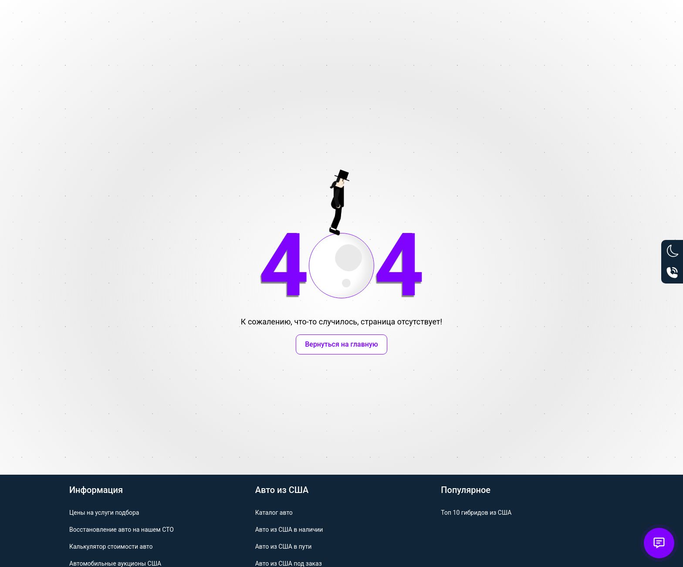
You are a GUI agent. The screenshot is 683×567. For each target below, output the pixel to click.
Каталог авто (274, 512)
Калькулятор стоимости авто (111, 546)
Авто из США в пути (283, 546)
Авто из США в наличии (289, 529)
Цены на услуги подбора (104, 512)
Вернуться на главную (341, 344)
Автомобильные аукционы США (115, 563)
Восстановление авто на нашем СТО (121, 529)
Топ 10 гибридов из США (476, 512)
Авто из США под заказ (288, 563)
